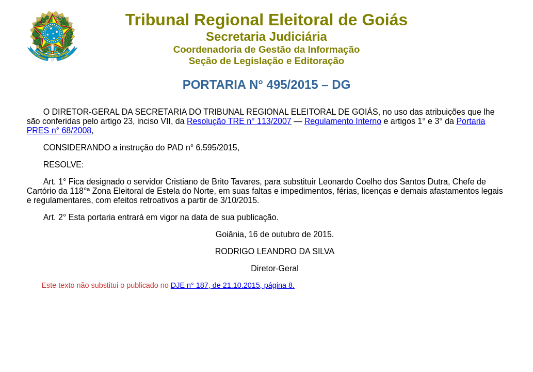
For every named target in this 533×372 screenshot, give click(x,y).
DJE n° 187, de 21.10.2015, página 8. (233, 285)
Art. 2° (55, 217)
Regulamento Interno (342, 121)
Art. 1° (55, 181)
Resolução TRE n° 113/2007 (239, 121)
